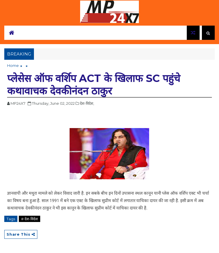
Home (13, 65)
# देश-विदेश (29, 219)
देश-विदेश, (87, 103)
